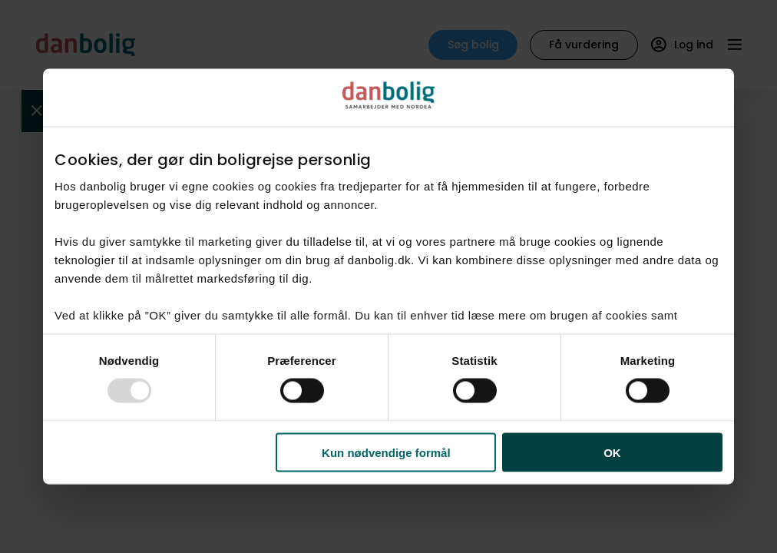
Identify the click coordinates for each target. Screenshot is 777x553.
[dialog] (388, 277)
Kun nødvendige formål (386, 452)
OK (612, 452)
